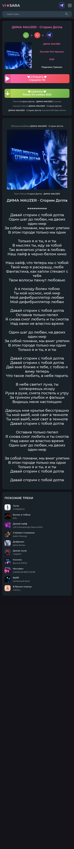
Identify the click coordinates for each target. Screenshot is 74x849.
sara (11, 5)
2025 (51, 59)
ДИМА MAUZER (51, 44)
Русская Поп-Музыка (52, 51)
